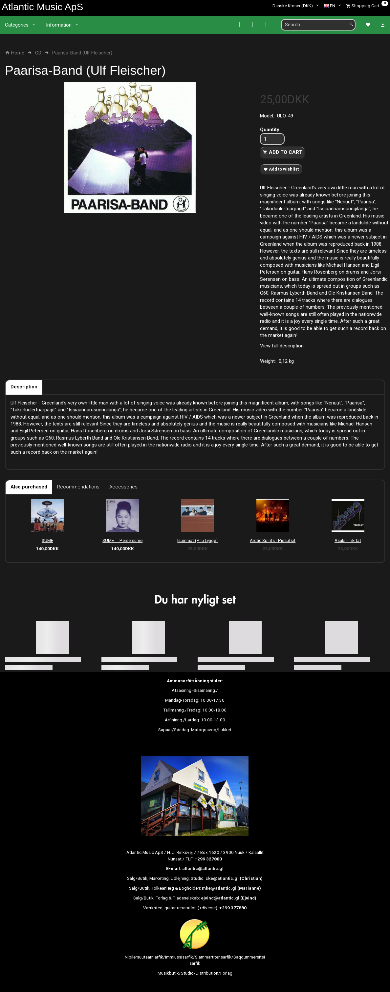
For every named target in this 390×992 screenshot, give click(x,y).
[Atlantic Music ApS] (42, 6)
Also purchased (29, 487)
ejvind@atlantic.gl (220, 897)
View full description (282, 346)
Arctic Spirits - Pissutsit (272, 540)
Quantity (269, 130)
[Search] (351, 24)
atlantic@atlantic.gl (203, 868)
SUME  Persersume (122, 540)
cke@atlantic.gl (222, 878)
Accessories (123, 487)
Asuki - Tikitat (348, 540)
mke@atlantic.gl (219, 888)
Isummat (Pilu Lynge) (197, 540)
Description (24, 387)
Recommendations (78, 487)
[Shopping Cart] (367, 5)
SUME (47, 540)
